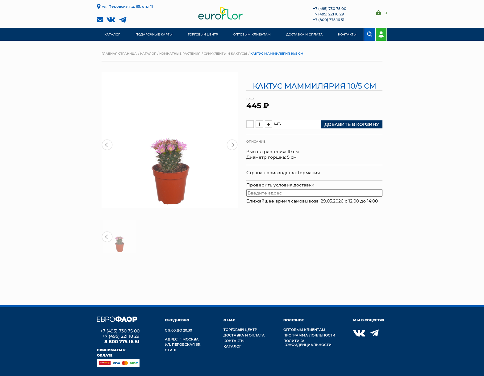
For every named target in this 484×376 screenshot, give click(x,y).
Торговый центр (240, 329)
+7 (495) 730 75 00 (329, 8)
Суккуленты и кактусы (225, 53)
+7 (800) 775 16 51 (328, 19)
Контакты (233, 340)
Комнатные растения (179, 53)
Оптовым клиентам (304, 329)
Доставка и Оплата (244, 335)
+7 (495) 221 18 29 (328, 13)
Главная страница (119, 53)
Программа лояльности (309, 335)
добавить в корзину (351, 124)
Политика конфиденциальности (307, 342)
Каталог (148, 53)
